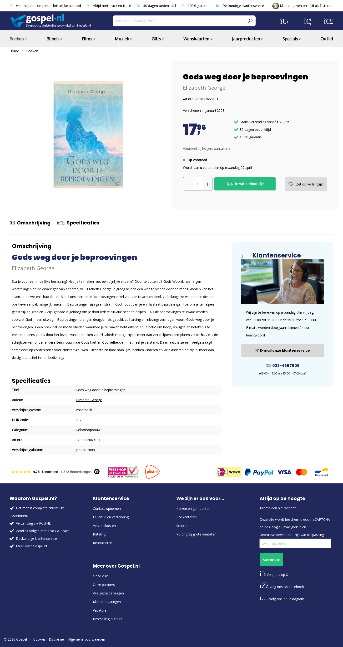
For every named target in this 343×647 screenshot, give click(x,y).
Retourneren (102, 542)
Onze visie (101, 576)
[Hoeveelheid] (198, 183)
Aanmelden (271, 559)
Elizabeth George (204, 87)
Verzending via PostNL (33, 523)
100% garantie (196, 5)
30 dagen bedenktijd (157, 5)
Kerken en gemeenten (193, 508)
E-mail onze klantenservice (282, 350)
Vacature (99, 610)
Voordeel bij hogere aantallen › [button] (206, 148)
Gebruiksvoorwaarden (276, 534)
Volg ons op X (274, 574)
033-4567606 (283, 365)
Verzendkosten (104, 525)
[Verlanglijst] (307, 21)
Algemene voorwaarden (86, 639)
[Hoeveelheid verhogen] (208, 183)
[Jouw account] (284, 21)
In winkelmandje (245, 184)
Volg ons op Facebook (282, 586)
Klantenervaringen (107, 601)
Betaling (99, 534)
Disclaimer (57, 639)
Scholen (182, 525)
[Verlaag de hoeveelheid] (188, 183)
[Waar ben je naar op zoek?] (179, 20)
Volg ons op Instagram (282, 599)
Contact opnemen (107, 508)
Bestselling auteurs (107, 619)
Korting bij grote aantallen (196, 534)
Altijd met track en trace (109, 5)
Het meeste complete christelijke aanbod (46, 5)
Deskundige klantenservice (240, 5)
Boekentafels (186, 517)
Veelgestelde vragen (108, 593)
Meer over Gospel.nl (31, 546)
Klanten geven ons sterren (302, 5)
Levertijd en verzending (111, 517)
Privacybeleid (291, 527)
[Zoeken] (250, 20)
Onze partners (104, 584)
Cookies (39, 639)
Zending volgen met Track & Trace (43, 531)
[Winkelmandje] (328, 21)
